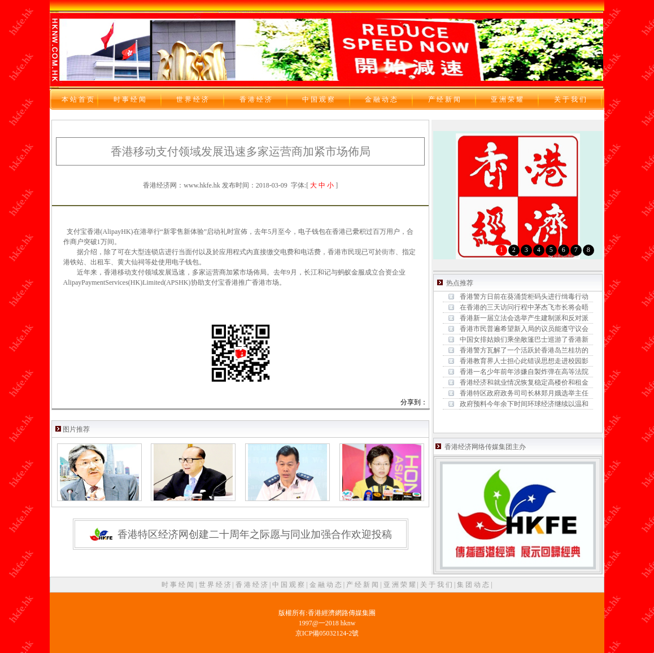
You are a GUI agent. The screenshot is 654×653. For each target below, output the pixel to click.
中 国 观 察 (289, 585)
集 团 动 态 (474, 585)
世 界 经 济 (216, 585)
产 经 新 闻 (363, 585)
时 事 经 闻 (178, 585)
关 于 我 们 (437, 585)
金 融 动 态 (326, 585)
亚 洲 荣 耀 (400, 585)
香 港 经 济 (252, 585)
